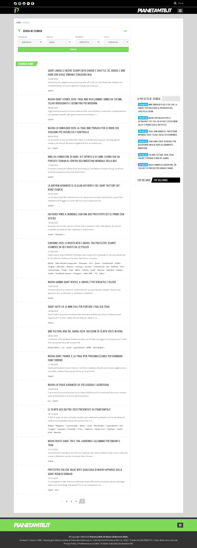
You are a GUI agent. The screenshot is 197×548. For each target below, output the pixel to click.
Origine (51, 266)
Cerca (73, 49)
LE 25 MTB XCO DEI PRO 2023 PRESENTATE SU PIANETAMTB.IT (80, 409)
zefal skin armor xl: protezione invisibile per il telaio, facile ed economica (157, 133)
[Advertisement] (158, 46)
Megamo (60, 424)
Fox (90, 262)
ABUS (77, 269)
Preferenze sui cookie (88, 542)
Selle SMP (87, 272)
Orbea (85, 269)
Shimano (59, 234)
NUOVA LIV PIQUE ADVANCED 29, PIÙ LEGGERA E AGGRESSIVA (79, 384)
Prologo (79, 266)
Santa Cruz (100, 428)
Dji (108, 266)
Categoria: (22, 36)
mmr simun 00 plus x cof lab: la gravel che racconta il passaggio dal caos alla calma (157, 108)
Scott (89, 424)
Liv (49, 148)
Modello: (80, 36)
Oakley (119, 269)
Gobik (50, 272)
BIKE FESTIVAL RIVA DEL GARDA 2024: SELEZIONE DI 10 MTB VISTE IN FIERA (86, 331)
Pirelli (64, 269)
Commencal (98, 266)
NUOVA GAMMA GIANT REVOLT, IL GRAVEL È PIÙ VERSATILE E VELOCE (83, 281)
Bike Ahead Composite (66, 262)
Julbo (101, 272)
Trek (71, 269)
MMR (88, 346)
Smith (117, 262)
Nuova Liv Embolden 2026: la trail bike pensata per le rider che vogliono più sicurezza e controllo (84, 130)
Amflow (114, 266)
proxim (88, 266)
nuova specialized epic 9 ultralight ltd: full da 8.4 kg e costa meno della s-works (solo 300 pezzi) (158, 121)
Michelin (60, 266)
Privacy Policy (70, 542)
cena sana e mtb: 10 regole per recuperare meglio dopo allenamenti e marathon (157, 145)
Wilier (82, 424)
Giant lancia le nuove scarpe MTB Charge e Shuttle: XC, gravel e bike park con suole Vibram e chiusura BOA (85, 72)
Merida (57, 431)
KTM (50, 431)
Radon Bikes (54, 346)
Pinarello (71, 428)
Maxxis (70, 266)
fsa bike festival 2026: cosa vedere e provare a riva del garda (156, 156)
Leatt (92, 269)
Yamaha (110, 269)
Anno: (107, 36)
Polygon (77, 272)
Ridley (51, 424)
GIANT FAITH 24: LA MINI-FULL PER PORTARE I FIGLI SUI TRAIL (79, 306)
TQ (96, 272)
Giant (50, 90)
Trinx (80, 428)
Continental (107, 262)
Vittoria (100, 269)
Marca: (50, 36)
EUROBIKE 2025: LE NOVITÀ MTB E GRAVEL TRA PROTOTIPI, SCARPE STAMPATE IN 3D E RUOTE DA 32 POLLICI (82, 244)
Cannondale (53, 269)
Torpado (61, 428)
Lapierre (88, 428)
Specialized (79, 346)
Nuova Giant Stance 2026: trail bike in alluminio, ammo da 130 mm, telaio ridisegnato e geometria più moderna (86, 101)
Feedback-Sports (63, 272)
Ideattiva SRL (127, 542)
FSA (121, 266)
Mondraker (98, 346)
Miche (50, 262)
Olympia (111, 428)
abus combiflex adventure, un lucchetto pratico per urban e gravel (157, 166)
